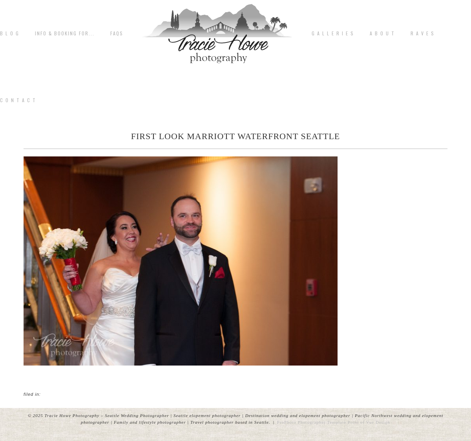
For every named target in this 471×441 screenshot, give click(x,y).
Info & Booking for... (65, 33)
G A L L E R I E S (333, 33)
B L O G (9, 33)
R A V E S (422, 33)
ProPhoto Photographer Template (311, 422)
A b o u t (382, 33)
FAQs (116, 33)
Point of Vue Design (369, 422)
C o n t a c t (18, 100)
